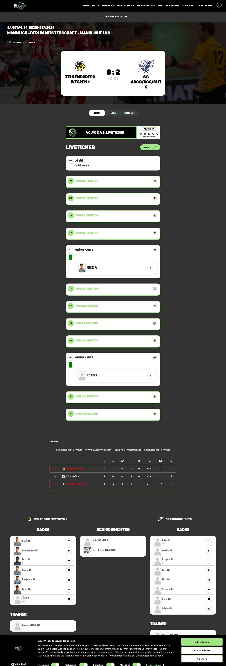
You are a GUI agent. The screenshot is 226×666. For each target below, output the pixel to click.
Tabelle (113, 113)
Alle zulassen (202, 637)
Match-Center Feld (103, 5)
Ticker (97, 113)
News (86, 5)
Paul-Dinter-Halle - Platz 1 (24, 42)
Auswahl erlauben (202, 646)
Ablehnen (202, 654)
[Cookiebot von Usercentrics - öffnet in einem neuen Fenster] (18, 660)
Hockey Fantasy (146, 5)
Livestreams (204, 5)
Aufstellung (129, 113)
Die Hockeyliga (125, 5)
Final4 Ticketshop (168, 5)
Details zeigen (153, 660)
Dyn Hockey (188, 5)
